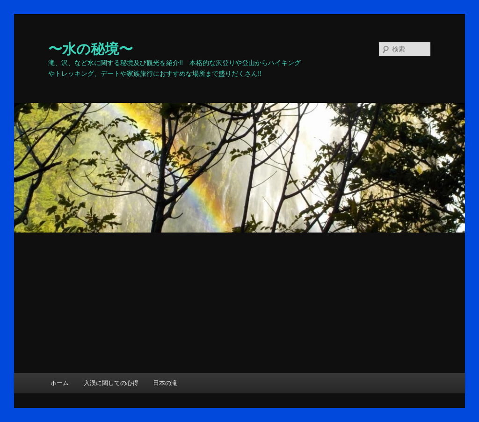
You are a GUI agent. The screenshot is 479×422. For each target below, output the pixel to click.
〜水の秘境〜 (90, 49)
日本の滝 (165, 382)
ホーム (60, 382)
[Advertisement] (239, 302)
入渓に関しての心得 (111, 382)
